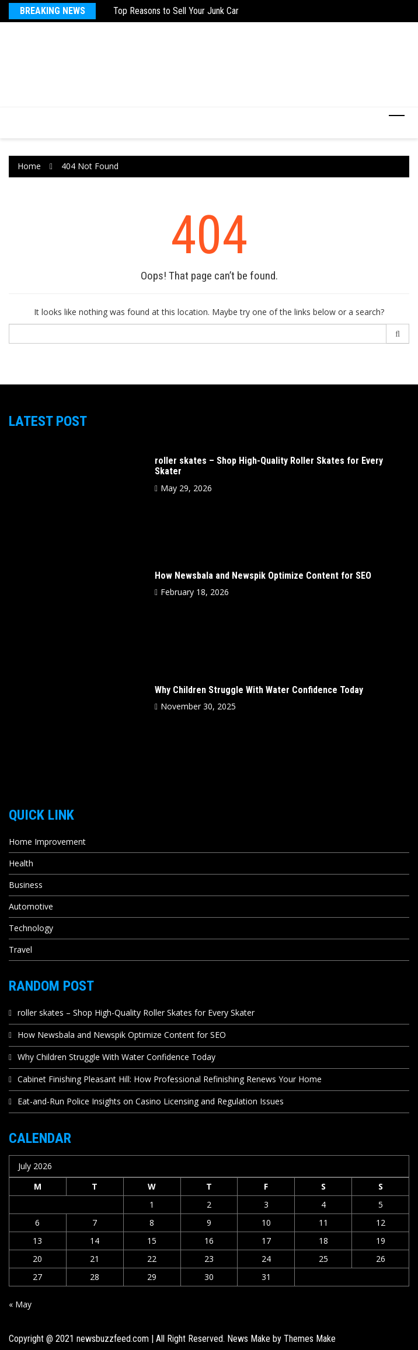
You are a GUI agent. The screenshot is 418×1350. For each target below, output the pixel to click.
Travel (20, 949)
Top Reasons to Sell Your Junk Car (176, 10)
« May (20, 1304)
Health (21, 863)
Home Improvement (47, 841)
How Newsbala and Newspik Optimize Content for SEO (263, 575)
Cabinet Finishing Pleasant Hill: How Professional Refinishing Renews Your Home (170, 1079)
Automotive (31, 906)
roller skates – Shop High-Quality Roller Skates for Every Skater (269, 466)
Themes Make (310, 1338)
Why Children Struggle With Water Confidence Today (259, 689)
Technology (31, 927)
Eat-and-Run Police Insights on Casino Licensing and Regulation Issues (151, 1101)
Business (26, 884)
